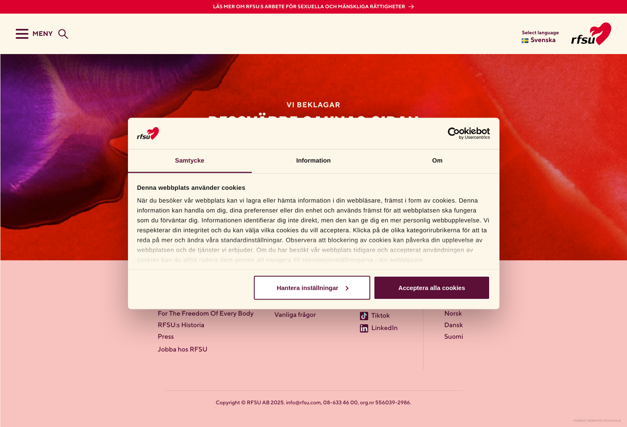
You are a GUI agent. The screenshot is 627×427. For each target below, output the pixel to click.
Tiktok (380, 316)
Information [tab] (313, 160)
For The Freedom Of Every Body (205, 314)
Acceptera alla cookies (431, 287)
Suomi (453, 337)
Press (166, 337)
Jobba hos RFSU (182, 350)
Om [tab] (437, 160)
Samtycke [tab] (189, 160)
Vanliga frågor (295, 315)
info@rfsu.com (303, 403)
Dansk (453, 325)
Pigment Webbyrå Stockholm (597, 421)
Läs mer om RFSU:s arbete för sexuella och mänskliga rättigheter (309, 7)
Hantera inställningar (312, 287)
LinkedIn (384, 328)
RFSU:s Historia (181, 325)
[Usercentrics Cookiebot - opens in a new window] (454, 133)
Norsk (453, 314)
